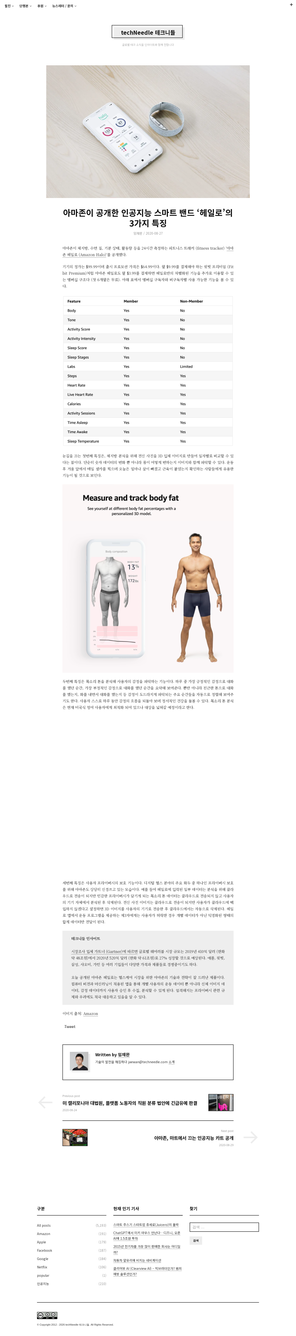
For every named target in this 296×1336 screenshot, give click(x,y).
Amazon (43, 1233)
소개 (172, 1061)
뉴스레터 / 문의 (62, 5)
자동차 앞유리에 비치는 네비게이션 (137, 1260)
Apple (41, 1242)
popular (43, 1275)
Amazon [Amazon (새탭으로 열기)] (90, 1013)
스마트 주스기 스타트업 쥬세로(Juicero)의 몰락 (146, 1224)
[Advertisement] (148, 1176)
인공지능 (43, 1283)
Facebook (44, 1250)
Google (42, 1258)
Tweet (69, 1025)
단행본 (23, 5)
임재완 (137, 233)
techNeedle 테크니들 (148, 32)
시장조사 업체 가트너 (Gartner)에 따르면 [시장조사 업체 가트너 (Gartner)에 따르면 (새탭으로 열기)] (104, 951)
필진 (8, 5)
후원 (40, 5)
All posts (44, 1225)
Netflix (42, 1267)
